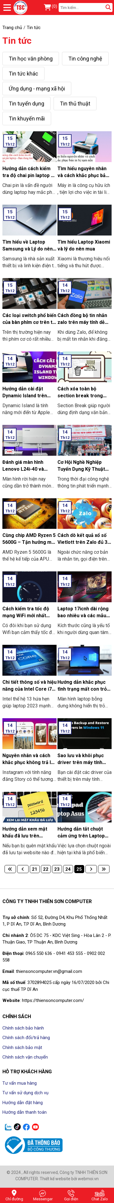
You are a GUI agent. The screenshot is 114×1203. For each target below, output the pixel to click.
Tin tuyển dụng (26, 103)
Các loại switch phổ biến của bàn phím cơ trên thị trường (29, 322)
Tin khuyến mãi (27, 118)
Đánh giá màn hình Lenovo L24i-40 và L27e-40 (23, 469)
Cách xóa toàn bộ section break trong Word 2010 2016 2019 (81, 395)
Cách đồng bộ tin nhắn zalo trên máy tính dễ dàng (82, 322)
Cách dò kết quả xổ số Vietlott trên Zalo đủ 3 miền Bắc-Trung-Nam (82, 542)
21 (34, 869)
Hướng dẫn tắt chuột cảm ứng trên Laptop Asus (81, 836)
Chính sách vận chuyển (25, 1057)
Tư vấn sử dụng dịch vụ (25, 1092)
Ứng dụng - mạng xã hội (37, 88)
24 (68, 869)
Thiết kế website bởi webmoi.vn (69, 1178)
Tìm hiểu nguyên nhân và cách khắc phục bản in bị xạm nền (82, 175)
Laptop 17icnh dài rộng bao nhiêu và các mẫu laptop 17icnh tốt (83, 615)
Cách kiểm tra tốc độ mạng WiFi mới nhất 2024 (25, 615)
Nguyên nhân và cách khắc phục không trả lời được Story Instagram (28, 762)
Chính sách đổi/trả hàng (26, 1037)
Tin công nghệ (85, 58)
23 (57, 869)
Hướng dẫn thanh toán (24, 1112)
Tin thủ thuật (75, 103)
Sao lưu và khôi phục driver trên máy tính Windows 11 (80, 762)
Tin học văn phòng (31, 58)
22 (45, 869)
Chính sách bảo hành (23, 1028)
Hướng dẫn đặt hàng (22, 1102)
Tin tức (17, 40)
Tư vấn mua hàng (19, 1083)
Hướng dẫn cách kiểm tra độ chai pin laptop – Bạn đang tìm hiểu (28, 175)
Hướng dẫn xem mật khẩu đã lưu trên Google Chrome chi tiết (28, 836)
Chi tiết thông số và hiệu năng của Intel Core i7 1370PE (29, 689)
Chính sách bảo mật (22, 1047)
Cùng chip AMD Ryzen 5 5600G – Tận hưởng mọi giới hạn (29, 542)
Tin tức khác (23, 73)
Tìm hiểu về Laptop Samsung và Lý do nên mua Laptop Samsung (27, 249)
